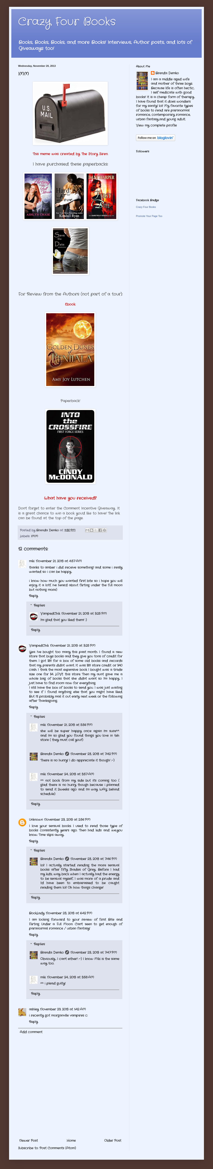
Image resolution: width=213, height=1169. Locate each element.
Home (71, 1140)
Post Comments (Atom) (57, 1148)
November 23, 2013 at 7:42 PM (93, 754)
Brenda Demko (52, 754)
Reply (33, 596)
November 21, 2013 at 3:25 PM (84, 613)
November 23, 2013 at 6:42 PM (69, 913)
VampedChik (50, 613)
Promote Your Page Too (149, 216)
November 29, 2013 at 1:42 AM (63, 1009)
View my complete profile (156, 125)
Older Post (112, 1140)
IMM (34, 536)
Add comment (31, 1032)
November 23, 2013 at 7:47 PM (93, 952)
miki (31, 561)
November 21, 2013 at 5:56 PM (69, 725)
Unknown (36, 819)
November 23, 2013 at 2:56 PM (67, 819)
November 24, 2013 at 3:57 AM (70, 774)
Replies (39, 605)
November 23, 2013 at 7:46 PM (93, 859)
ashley (34, 1009)
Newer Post (28, 1140)
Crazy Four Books (67, 22)
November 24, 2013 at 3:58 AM (70, 977)
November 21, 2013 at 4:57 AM (59, 561)
